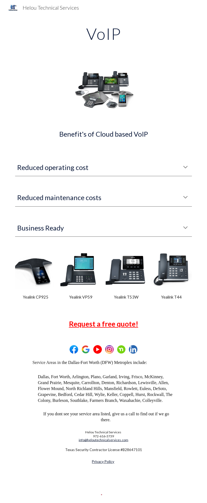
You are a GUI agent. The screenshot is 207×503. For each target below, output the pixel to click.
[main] (103, 34)
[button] (185, 167)
